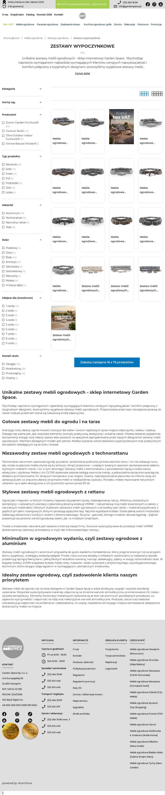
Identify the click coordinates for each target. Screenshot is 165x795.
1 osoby (12, 306)
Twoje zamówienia (115, 655)
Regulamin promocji (84, 681)
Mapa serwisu (80, 701)
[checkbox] (3, 123)
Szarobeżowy (15, 271)
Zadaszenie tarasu (70, 24)
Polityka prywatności (84, 668)
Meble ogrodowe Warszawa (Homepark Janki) (145, 683)
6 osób (12, 329)
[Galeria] (144, 94)
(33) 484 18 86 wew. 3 (58, 719)
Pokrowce (143, 24)
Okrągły (13, 364)
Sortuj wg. (22, 102)
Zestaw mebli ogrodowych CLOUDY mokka (63, 338)
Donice (118, 24)
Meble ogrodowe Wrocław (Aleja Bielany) (144, 662)
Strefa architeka (81, 713)
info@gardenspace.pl (130, 6)
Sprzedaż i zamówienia (54, 668)
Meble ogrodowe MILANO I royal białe (149, 141)
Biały (11, 257)
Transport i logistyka (53, 694)
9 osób (11, 343)
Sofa (11, 169)
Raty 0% (77, 688)
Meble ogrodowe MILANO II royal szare (91, 190)
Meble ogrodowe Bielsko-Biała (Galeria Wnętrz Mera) (146, 754)
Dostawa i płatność (83, 662)
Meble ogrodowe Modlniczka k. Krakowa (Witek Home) (145, 733)
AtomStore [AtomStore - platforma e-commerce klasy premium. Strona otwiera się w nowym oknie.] (25, 783)
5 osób (12, 324)
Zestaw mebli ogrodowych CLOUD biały (119, 288)
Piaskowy (13, 248)
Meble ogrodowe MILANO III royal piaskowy (150, 190)
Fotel (11, 173)
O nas (5, 15)
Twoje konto (112, 649)
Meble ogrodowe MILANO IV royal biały (63, 288)
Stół (10, 187)
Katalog (30, 15)
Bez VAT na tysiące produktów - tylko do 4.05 (81, 4)
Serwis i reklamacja (52, 713)
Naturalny (13, 275)
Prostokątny (15, 373)
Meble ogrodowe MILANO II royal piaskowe (62, 190)
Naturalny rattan (17, 222)
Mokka (12, 280)
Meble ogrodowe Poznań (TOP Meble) (146, 715)
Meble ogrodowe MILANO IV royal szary (150, 239)
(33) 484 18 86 (130, 2)
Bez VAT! (8, 24)
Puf (9, 178)
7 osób (11, 334)
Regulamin (79, 675)
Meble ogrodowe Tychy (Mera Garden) (146, 765)
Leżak (11, 192)
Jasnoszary (14, 266)
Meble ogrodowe (25, 24)
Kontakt (58, 15)
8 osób (12, 338)
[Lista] (157, 94)
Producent (22, 114)
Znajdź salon (17, 15)
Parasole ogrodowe (47, 24)
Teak (10, 227)
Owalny (12, 378)
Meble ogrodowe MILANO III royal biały (92, 239)
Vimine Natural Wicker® (21, 143)
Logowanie (111, 668)
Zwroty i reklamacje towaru (88, 694)
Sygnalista (78, 707)
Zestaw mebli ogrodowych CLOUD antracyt (150, 288)
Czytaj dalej (82, 73)
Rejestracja (111, 662)
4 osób (11, 320)
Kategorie (22, 89)
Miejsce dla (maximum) (22, 298)
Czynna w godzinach (53, 649)
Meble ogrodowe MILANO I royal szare (91, 141)
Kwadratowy (15, 368)
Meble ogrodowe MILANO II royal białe (120, 190)
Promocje (156, 24)
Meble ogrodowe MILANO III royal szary (63, 239)
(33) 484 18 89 (54, 700)
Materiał (22, 205)
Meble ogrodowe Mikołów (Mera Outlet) (144, 743)
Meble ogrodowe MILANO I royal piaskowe (62, 141)
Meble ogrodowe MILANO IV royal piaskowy (121, 239)
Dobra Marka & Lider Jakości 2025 (26, 2)
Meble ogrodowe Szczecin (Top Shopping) (144, 705)
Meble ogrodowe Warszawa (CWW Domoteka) (145, 672)
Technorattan (16, 217)
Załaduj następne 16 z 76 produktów (107, 362)
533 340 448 (53, 680)
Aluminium (15, 213)
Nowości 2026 (44, 15)
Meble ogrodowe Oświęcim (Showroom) (144, 651)
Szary (11, 252)
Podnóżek (14, 183)
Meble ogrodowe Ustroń (143, 724)
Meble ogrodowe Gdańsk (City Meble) (146, 694)
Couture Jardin (15, 131)
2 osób (11, 310)
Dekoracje (129, 24)
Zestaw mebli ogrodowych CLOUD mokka (91, 288)
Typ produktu (22, 156)
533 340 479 (53, 706)
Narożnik (13, 164)
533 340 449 (53, 687)
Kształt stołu (22, 356)
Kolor (22, 240)
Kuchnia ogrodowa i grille (97, 24)
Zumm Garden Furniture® (22, 122)
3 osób (11, 315)
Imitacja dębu (16, 285)
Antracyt (13, 262)
